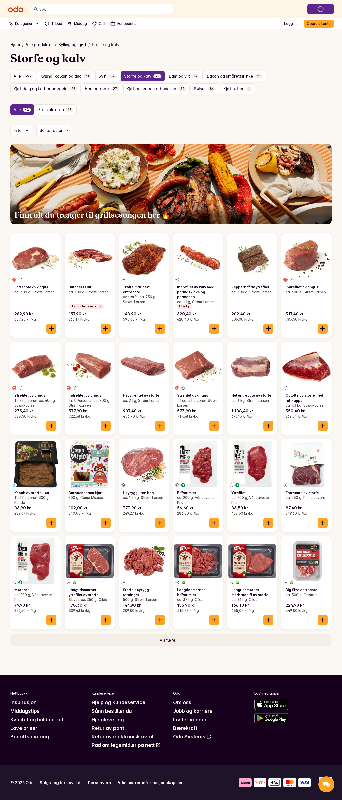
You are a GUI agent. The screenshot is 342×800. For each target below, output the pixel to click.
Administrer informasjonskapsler (150, 782)
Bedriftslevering (29, 737)
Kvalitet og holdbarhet (36, 720)
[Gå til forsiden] (15, 9)
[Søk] (35, 9)
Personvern (99, 782)
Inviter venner (190, 720)
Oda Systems (192, 737)
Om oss (182, 702)
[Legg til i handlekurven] (51, 329)
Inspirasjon (23, 702)
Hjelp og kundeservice (118, 702)
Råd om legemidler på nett (126, 745)
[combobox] (105, 9)
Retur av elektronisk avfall (123, 737)
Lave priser (23, 728)
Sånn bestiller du (112, 711)
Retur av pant (108, 728)
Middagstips (25, 711)
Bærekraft (185, 728)
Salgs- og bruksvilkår (61, 782)
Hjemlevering (108, 720)
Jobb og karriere (193, 711)
